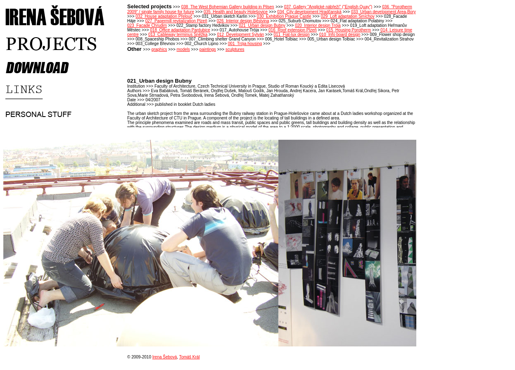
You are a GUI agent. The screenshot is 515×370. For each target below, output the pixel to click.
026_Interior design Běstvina (243, 21)
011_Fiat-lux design (291, 34)
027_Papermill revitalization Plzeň (176, 21)
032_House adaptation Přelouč (163, 16)
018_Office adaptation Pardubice (180, 30)
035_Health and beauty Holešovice (236, 12)
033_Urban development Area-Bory (383, 12)
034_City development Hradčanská (309, 12)
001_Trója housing (245, 43)
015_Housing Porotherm (348, 30)
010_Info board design (340, 34)
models (183, 49)
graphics (159, 49)
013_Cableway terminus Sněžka (177, 34)
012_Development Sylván (240, 34)
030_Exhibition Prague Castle (284, 16)
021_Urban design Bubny (262, 25)
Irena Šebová (164, 357)
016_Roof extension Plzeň (292, 30)
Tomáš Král (189, 357)
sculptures (234, 49)
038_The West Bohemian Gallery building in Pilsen (227, 7)
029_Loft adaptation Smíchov (348, 16)
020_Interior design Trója (318, 25)
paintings (207, 49)
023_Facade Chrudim (147, 25)
